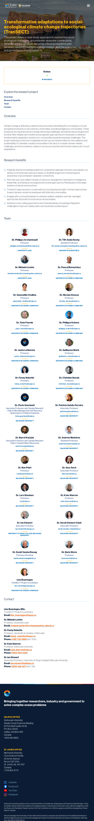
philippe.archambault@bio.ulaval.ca (24, 246)
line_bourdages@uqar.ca (25, 586)
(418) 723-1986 (19, 639)
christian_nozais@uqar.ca (69, 384)
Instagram (13, 794)
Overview (8, 97)
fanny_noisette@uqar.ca (25, 384)
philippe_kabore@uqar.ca (69, 329)
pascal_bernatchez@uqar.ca (69, 273)
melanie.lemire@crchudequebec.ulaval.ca (25, 273)
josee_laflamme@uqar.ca (24, 356)
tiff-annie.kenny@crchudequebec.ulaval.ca (69, 246)
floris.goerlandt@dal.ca (24, 416)
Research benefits (12, 100)
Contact (7, 107)
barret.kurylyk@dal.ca (25, 446)
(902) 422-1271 (19, 666)
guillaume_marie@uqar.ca (69, 356)
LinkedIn (12, 782)
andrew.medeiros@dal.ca (69, 444)
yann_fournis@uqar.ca (25, 329)
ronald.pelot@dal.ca (25, 474)
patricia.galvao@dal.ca (69, 411)
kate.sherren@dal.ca (69, 501)
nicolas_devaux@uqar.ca (69, 301)
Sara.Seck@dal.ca (69, 474)
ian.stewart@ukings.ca (24, 529)
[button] (88, 5)
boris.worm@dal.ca (69, 558)
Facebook (13, 786)
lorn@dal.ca (25, 501)
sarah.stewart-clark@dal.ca (69, 529)
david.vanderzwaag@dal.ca (25, 558)
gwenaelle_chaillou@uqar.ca (24, 301)
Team (6, 104)
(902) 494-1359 (19, 652)
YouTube (12, 790)
